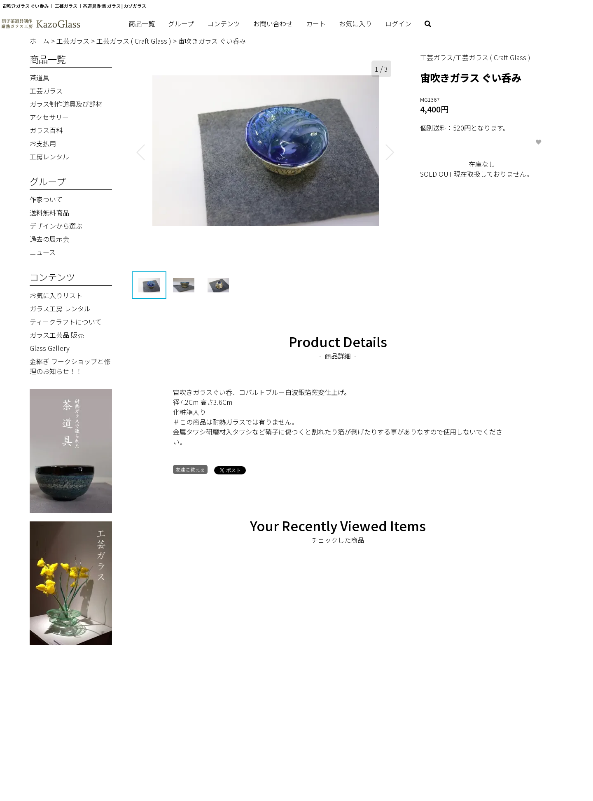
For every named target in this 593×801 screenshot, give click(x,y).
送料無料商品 (49, 212)
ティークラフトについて (66, 322)
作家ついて (46, 199)
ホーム (40, 41)
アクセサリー (49, 117)
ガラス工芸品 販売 (57, 335)
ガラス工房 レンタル (60, 308)
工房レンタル (49, 156)
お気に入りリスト (56, 295)
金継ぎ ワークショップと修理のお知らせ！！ (70, 366)
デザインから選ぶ (56, 226)
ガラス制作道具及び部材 (66, 104)
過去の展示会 (49, 239)
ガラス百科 (46, 130)
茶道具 (39, 77)
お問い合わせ (273, 23)
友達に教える (190, 469)
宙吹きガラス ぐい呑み (212, 41)
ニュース (43, 252)
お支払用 (43, 143)
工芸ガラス (73, 41)
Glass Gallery (50, 348)
